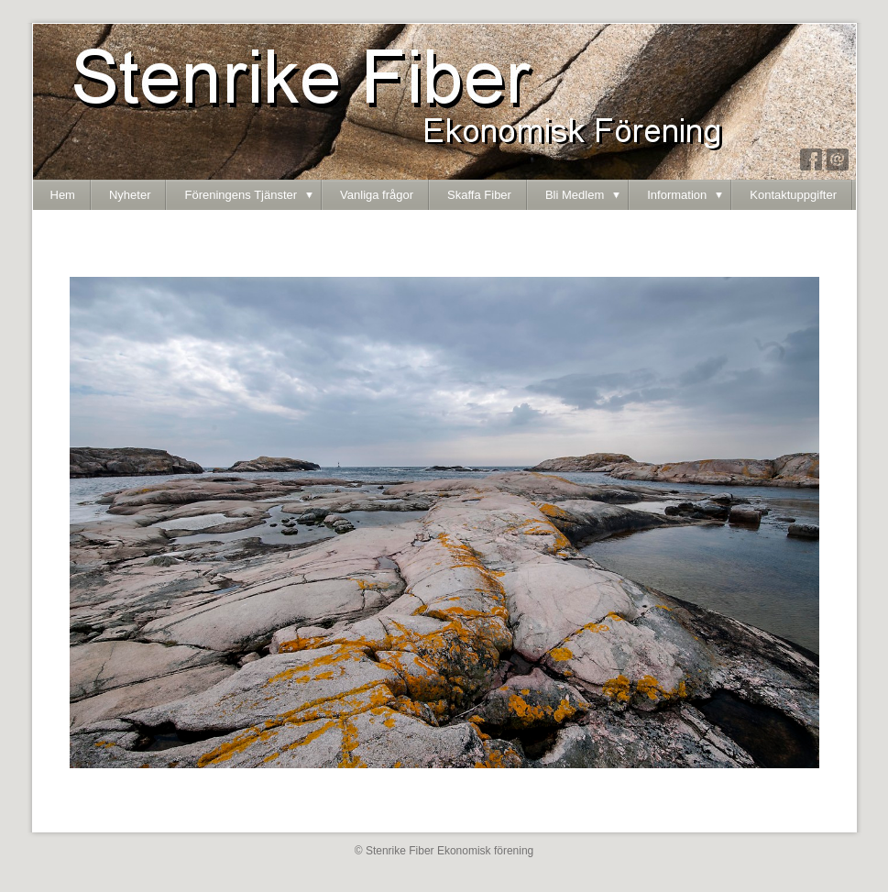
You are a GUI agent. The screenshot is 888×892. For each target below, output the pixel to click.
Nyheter (130, 195)
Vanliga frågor (376, 195)
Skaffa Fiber (479, 195)
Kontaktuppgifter (793, 195)
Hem (62, 195)
